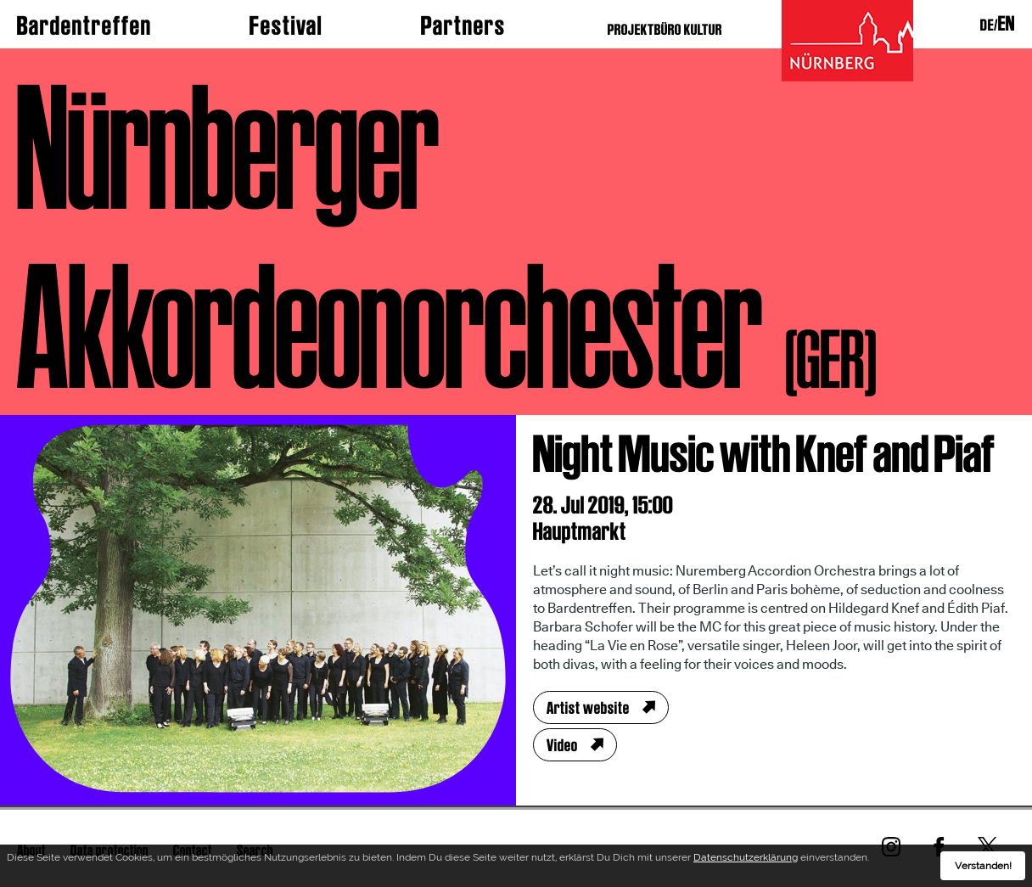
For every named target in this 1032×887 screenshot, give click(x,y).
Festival (286, 25)
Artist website (588, 708)
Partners (463, 25)
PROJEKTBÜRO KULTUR (665, 29)
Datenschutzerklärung (745, 857)
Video (562, 745)
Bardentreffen (84, 25)
